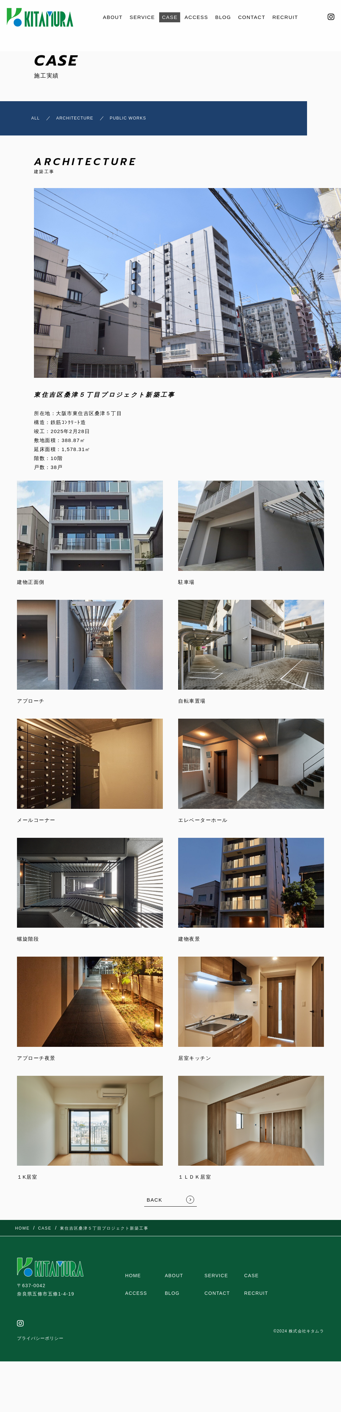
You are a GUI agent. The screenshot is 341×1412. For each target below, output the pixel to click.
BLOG (223, 17)
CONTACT (251, 17)
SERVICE (142, 17)
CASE (169, 17)
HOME (133, 1279)
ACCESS (196, 17)
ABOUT (113, 17)
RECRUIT (285, 17)
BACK (155, 1203)
